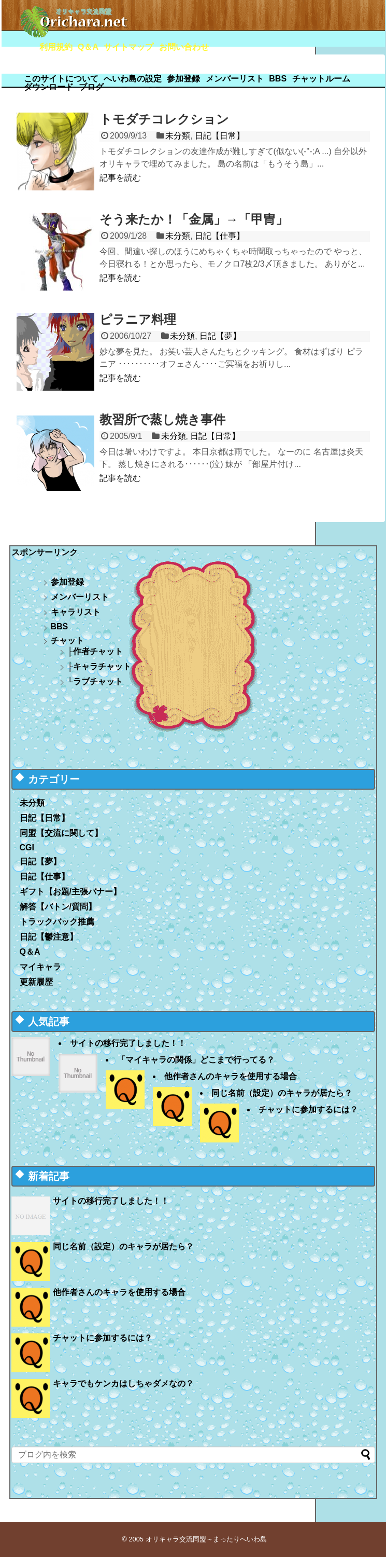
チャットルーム (321, 78)
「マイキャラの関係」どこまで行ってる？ (196, 1059)
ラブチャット (98, 681)
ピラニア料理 (137, 319)
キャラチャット (102, 666)
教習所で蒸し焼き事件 (162, 419)
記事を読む (120, 177)
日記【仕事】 (220, 235)
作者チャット (98, 651)
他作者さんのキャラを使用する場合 (230, 1076)
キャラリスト (76, 612)
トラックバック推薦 (57, 921)
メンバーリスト (235, 78)
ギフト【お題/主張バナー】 (70, 891)
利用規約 (56, 47)
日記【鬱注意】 (49, 936)
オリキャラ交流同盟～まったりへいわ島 (206, 1539)
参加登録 (183, 78)
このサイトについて (61, 78)
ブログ (91, 86)
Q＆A (88, 47)
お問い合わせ (184, 47)
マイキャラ (40, 966)
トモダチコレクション (164, 119)
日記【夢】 (220, 336)
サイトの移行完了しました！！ (128, 1043)
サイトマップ (128, 47)
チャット (67, 640)
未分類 (177, 135)
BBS (278, 78)
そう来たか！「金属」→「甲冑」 (193, 219)
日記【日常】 (220, 135)
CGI (27, 847)
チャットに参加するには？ (308, 1109)
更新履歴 (36, 981)
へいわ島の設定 (133, 78)
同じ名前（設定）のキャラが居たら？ (281, 1092)
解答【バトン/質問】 (58, 906)
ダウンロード (49, 86)
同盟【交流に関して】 (61, 833)
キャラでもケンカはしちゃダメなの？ (123, 1383)
